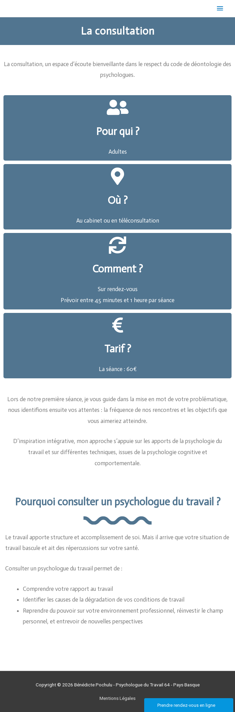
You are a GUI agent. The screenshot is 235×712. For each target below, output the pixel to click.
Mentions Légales (117, 698)
